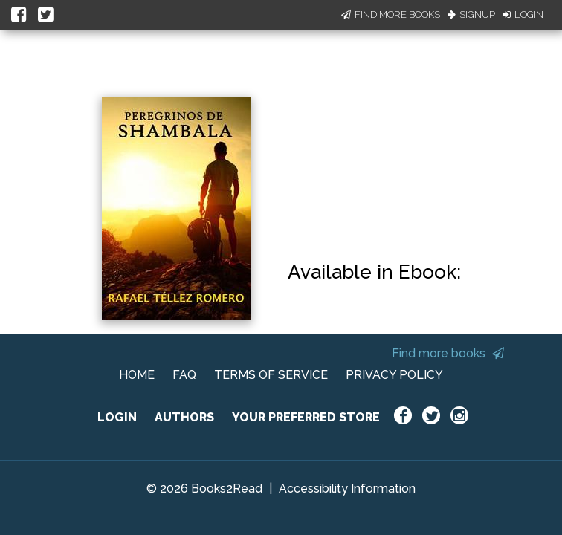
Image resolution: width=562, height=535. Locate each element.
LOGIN (117, 417)
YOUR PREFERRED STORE (306, 417)
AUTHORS (184, 417)
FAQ (184, 375)
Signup (471, 14)
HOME (137, 375)
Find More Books (390, 14)
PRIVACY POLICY (394, 375)
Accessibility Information (347, 489)
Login (523, 14)
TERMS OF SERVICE (271, 375)
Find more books (448, 353)
